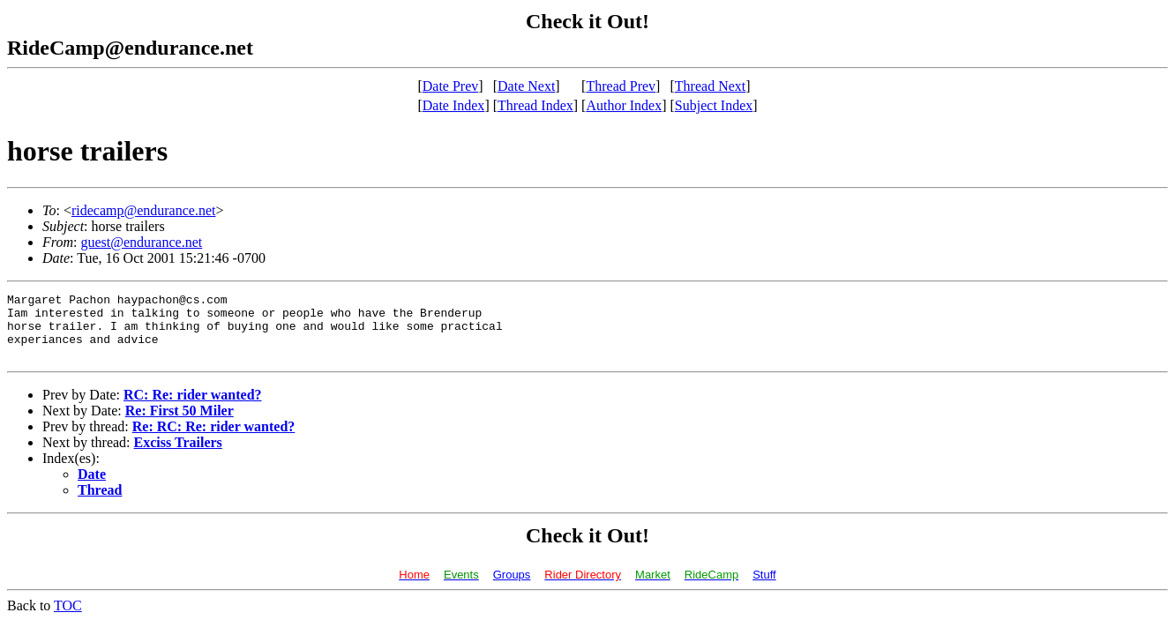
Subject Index (713, 105)
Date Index (454, 105)
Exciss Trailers (178, 455)
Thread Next (710, 85)
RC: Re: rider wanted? (192, 407)
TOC (68, 618)
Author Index (624, 105)
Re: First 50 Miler (179, 423)
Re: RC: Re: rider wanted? (214, 439)
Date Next (526, 85)
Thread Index (535, 105)
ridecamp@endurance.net (143, 210)
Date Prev (451, 85)
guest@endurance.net (141, 242)
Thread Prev (620, 85)
